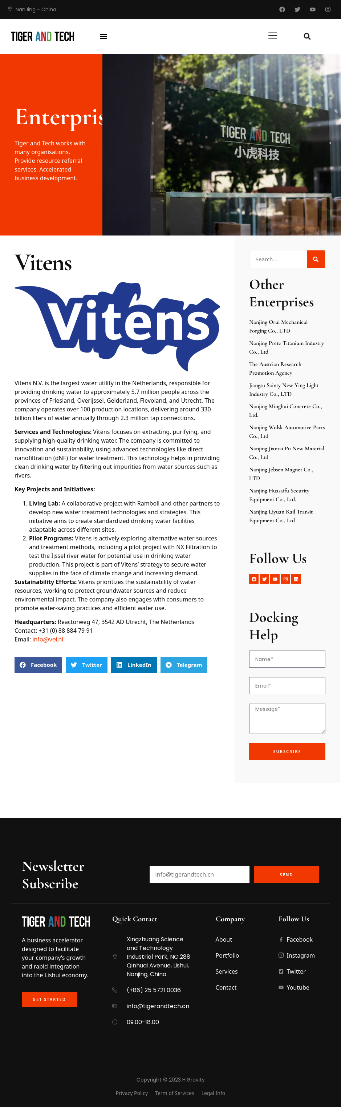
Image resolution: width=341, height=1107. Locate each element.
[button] (103, 37)
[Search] (316, 259)
